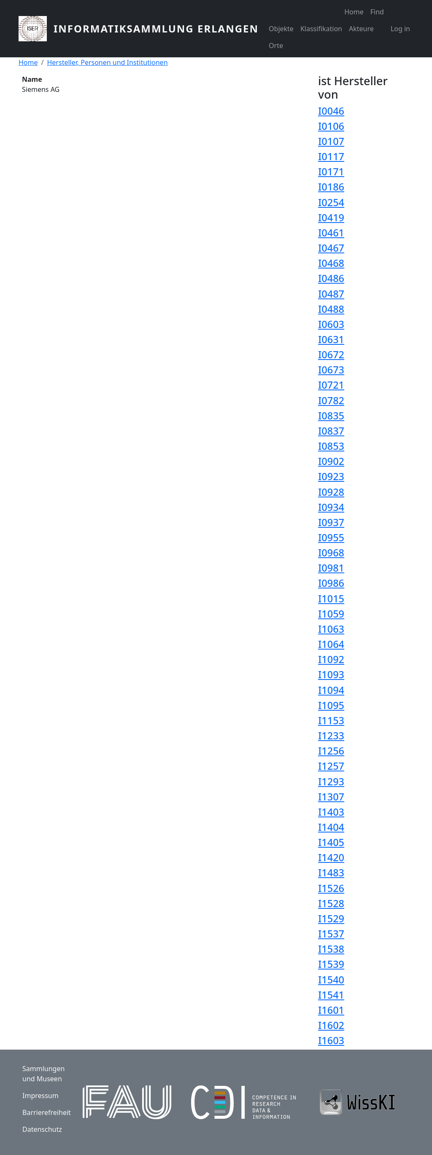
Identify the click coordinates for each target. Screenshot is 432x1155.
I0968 (331, 552)
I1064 (331, 644)
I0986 (331, 583)
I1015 (331, 598)
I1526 (331, 888)
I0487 (331, 294)
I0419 (331, 217)
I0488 (331, 309)
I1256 (331, 750)
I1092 (331, 659)
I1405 (331, 842)
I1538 (331, 949)
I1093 (331, 674)
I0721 (331, 385)
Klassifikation (321, 28)
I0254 (331, 202)
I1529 (331, 918)
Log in (400, 28)
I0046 (331, 111)
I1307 (331, 796)
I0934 (331, 507)
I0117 (331, 156)
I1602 (331, 1025)
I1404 (331, 827)
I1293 (331, 781)
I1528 (331, 903)
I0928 (331, 492)
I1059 (331, 613)
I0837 (331, 431)
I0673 (331, 369)
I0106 (331, 126)
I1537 (331, 933)
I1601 (331, 1010)
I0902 (331, 461)
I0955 (331, 537)
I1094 (331, 690)
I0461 (331, 232)
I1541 (331, 995)
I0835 (331, 415)
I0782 (331, 400)
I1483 (331, 872)
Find (377, 11)
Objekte (281, 28)
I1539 (331, 964)
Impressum (40, 1095)
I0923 (331, 476)
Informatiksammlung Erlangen (156, 28)
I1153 (331, 720)
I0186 (331, 186)
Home (354, 11)
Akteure (361, 28)
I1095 (331, 705)
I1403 (331, 812)
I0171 (331, 171)
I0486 (331, 278)
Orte (276, 45)
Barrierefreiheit (46, 1112)
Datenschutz (42, 1129)
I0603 (331, 324)
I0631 (331, 339)
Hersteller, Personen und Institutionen (107, 62)
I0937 (331, 522)
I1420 (331, 857)
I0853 (331, 446)
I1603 (331, 1040)
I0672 (331, 354)
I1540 (331, 979)
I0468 (331, 263)
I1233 (331, 735)
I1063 (331, 629)
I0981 (331, 568)
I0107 (331, 141)
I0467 (331, 248)
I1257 (331, 766)
